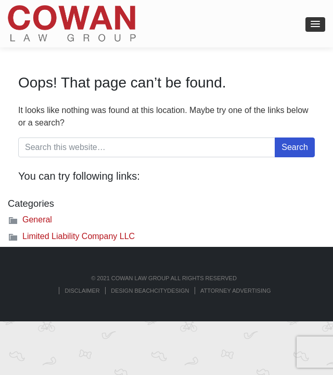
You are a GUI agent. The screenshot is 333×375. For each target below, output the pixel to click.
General (37, 219)
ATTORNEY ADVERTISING (235, 291)
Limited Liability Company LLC (78, 236)
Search (294, 147)
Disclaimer (82, 291)
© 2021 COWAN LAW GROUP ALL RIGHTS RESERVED (164, 278)
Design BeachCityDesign (150, 291)
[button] (315, 24)
